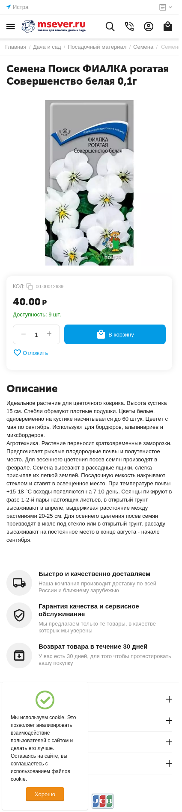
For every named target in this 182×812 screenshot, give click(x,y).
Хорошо (45, 794)
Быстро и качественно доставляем (94, 573)
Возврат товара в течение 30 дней (93, 646)
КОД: (18, 286)
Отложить (30, 352)
